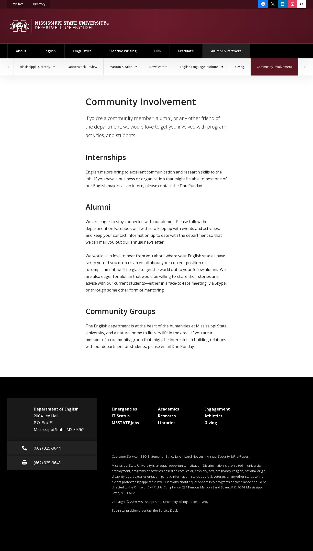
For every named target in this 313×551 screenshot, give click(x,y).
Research (167, 416)
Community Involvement (277, 63)
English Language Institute (201, 67)
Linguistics (82, 51)
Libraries (166, 422)
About (21, 51)
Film (157, 51)
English (50, 51)
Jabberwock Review (82, 67)
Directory (41, 3)
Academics (168, 409)
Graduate (186, 51)
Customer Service (125, 456)
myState (20, 3)
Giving (239, 67)
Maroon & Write (123, 67)
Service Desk (168, 510)
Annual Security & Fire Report (228, 456)
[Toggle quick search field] (301, 4)
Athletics (213, 416)
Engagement (217, 409)
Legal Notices (194, 456)
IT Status (121, 416)
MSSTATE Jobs (125, 422)
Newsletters (158, 67)
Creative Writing (123, 51)
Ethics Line (173, 456)
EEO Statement (152, 456)
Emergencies (124, 409)
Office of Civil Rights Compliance (157, 487)
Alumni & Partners (230, 49)
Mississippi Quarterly (37, 67)
